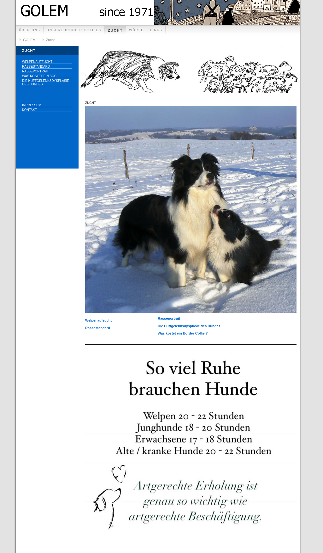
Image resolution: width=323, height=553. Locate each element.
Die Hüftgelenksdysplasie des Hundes (45, 82)
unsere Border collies (74, 30)
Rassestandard (36, 66)
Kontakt (29, 110)
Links (156, 30)
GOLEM (29, 40)
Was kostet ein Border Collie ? (183, 333)
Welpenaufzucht (37, 62)
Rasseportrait (35, 71)
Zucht (115, 30)
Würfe (136, 30)
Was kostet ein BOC (39, 76)
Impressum (31, 105)
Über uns (29, 30)
